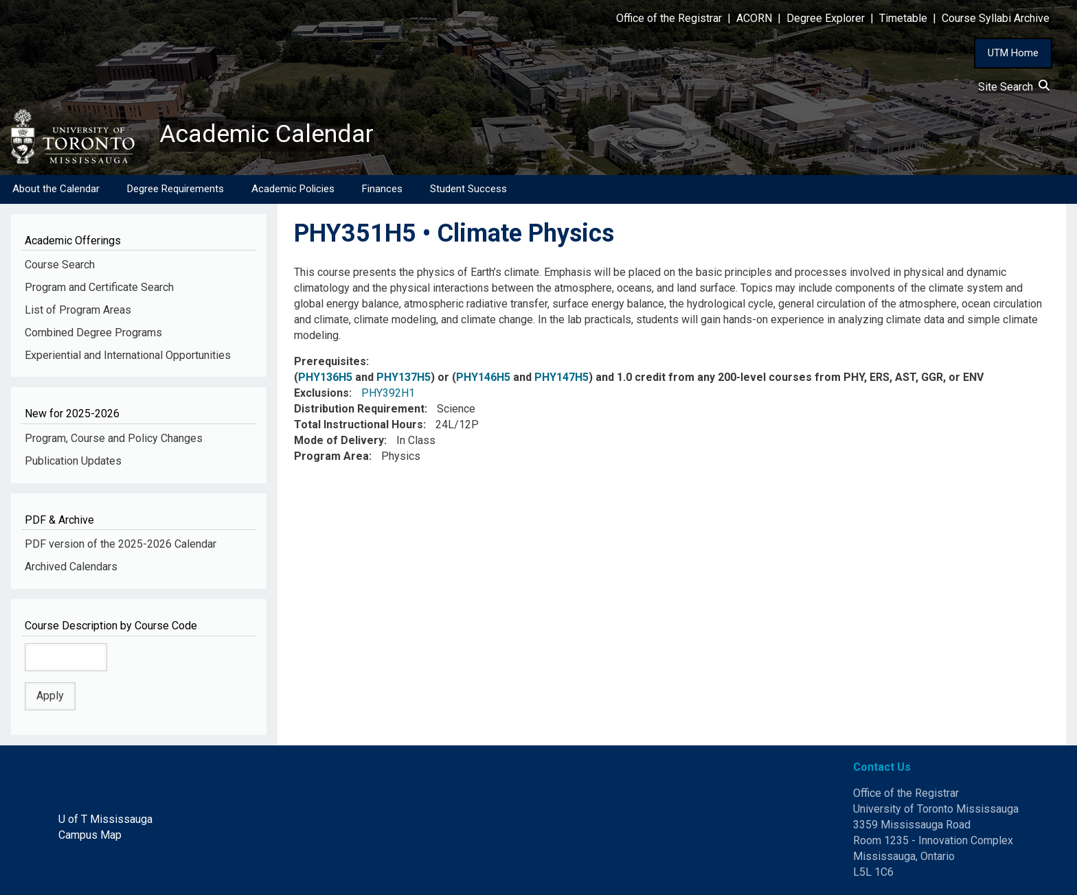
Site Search (1014, 86)
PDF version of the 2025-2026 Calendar (120, 544)
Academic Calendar (266, 133)
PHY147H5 (561, 377)
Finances (382, 189)
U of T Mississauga (105, 819)
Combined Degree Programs (93, 332)
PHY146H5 (483, 377)
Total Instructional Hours (358, 424)
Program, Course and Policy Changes (114, 438)
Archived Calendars (71, 566)
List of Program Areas (78, 309)
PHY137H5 (403, 377)
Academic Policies (293, 189)
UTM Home (1013, 53)
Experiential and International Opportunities (128, 355)
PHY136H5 (325, 377)
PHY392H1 (388, 392)
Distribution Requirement (359, 408)
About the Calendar (56, 189)
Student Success (468, 189)
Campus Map (90, 834)
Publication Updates (73, 460)
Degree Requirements (175, 189)
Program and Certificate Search (99, 287)
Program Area (331, 456)
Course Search (60, 264)
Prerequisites (330, 362)
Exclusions (321, 392)
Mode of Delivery (339, 440)
